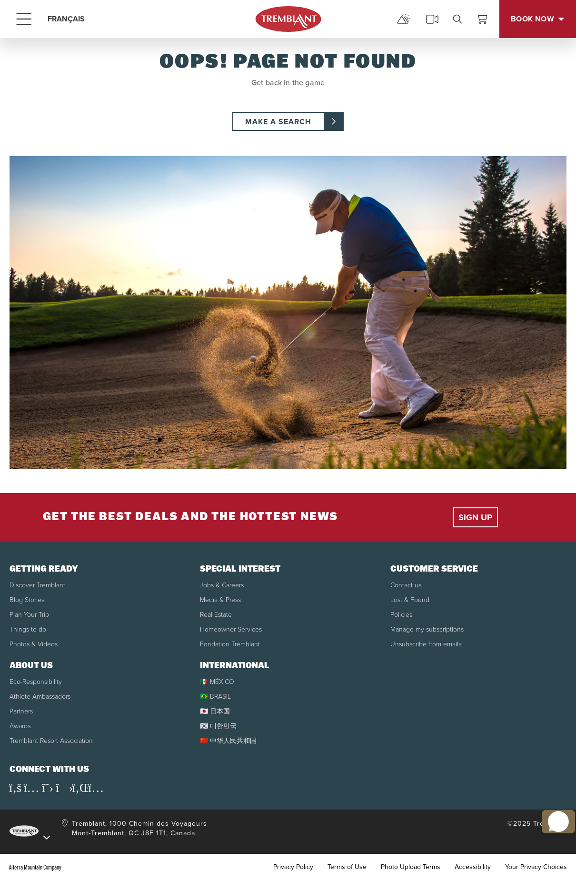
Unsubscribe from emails (425, 644)
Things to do (28, 629)
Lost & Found (409, 600)
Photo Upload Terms (410, 867)
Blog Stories (27, 600)
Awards (20, 726)
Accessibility (473, 867)
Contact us (405, 585)
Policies (401, 615)
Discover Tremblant (37, 585)
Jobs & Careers (222, 585)
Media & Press (220, 600)
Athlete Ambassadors (40, 697)
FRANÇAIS (66, 18)
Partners (21, 711)
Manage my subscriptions (427, 629)
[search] (457, 19)
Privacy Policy (293, 867)
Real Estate (216, 615)
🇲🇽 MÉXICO (217, 682)
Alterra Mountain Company (35, 867)
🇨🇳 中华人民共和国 (228, 741)
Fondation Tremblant (230, 644)
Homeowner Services (231, 629)
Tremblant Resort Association (51, 741)
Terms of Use (347, 867)
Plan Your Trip (29, 615)
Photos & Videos (34, 644)
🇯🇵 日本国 (215, 711)
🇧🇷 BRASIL (215, 697)
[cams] (432, 19)
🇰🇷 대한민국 (218, 726)
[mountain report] (404, 19)
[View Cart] (482, 19)
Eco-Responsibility (36, 682)
